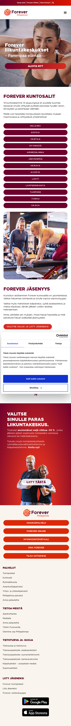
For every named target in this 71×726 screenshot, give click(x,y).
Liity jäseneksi (10, 688)
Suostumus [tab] (12, 343)
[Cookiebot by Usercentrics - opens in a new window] (56, 336)
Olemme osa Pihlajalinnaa (16, 631)
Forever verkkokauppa (14, 693)
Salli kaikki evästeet (35, 379)
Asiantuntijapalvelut (13, 586)
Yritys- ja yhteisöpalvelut (15, 591)
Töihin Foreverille (11, 627)
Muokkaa (35, 388)
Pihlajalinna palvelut (13, 595)
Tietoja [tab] (58, 343)
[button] (65, 12)
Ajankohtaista (10, 614)
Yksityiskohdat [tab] (35, 343)
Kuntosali (7, 577)
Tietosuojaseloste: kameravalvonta (20, 659)
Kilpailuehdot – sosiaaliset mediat (19, 663)
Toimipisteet (9, 573)
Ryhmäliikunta (10, 582)
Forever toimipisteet (13, 684)
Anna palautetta (11, 600)
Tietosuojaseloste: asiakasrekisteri (20, 650)
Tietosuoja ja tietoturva (14, 646)
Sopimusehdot (10, 668)
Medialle (7, 618)
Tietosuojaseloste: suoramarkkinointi (21, 654)
